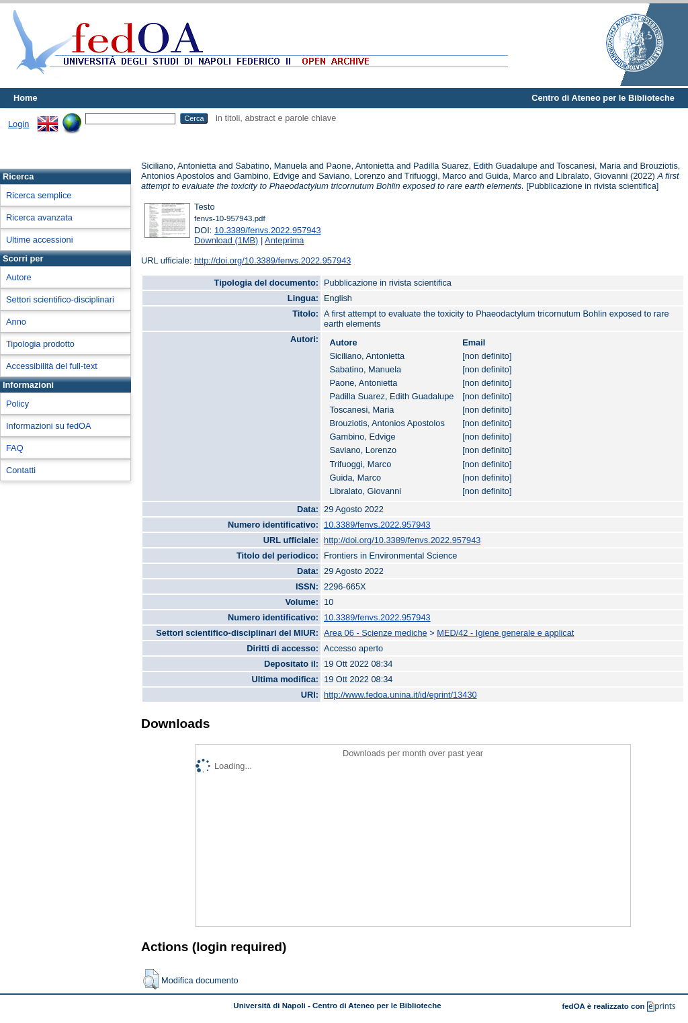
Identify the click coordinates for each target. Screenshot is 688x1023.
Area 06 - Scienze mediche (375, 633)
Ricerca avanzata (39, 217)
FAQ (15, 448)
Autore (19, 277)
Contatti (21, 470)
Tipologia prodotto (40, 344)
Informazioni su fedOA (48, 426)
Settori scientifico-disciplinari (60, 299)
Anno (16, 322)
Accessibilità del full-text (51, 366)
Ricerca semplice (38, 195)
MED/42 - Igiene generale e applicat (505, 633)
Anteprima (284, 240)
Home (25, 98)
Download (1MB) (226, 240)
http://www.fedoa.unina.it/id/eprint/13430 (400, 695)
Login (18, 124)
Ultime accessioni (39, 240)
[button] (151, 979)
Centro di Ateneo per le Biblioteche (603, 98)
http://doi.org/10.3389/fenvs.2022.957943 (272, 260)
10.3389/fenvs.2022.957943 (267, 230)
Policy (17, 404)
